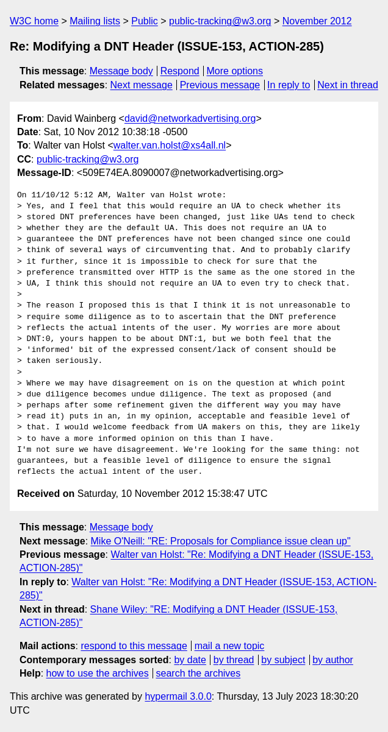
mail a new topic (230, 646)
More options (235, 71)
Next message (141, 85)
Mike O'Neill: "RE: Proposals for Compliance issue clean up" (221, 541)
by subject (283, 660)
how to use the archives (97, 673)
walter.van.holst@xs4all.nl (169, 145)
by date (190, 660)
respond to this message (134, 646)
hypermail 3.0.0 (178, 696)
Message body (121, 71)
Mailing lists (95, 21)
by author (332, 660)
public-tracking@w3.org (220, 21)
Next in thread (347, 85)
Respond (179, 71)
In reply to (288, 85)
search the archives (198, 673)
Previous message (220, 85)
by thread (234, 660)
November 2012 (317, 21)
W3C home (34, 21)
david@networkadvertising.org (190, 118)
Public (144, 21)
